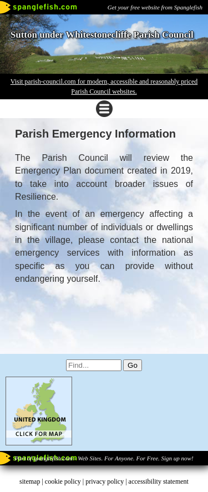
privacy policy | (106, 481)
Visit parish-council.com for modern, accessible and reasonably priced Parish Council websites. (104, 86)
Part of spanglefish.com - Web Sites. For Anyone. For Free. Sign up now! (103, 458)
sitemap (29, 481)
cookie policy (63, 481)
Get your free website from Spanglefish (155, 7)
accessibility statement (159, 481)
